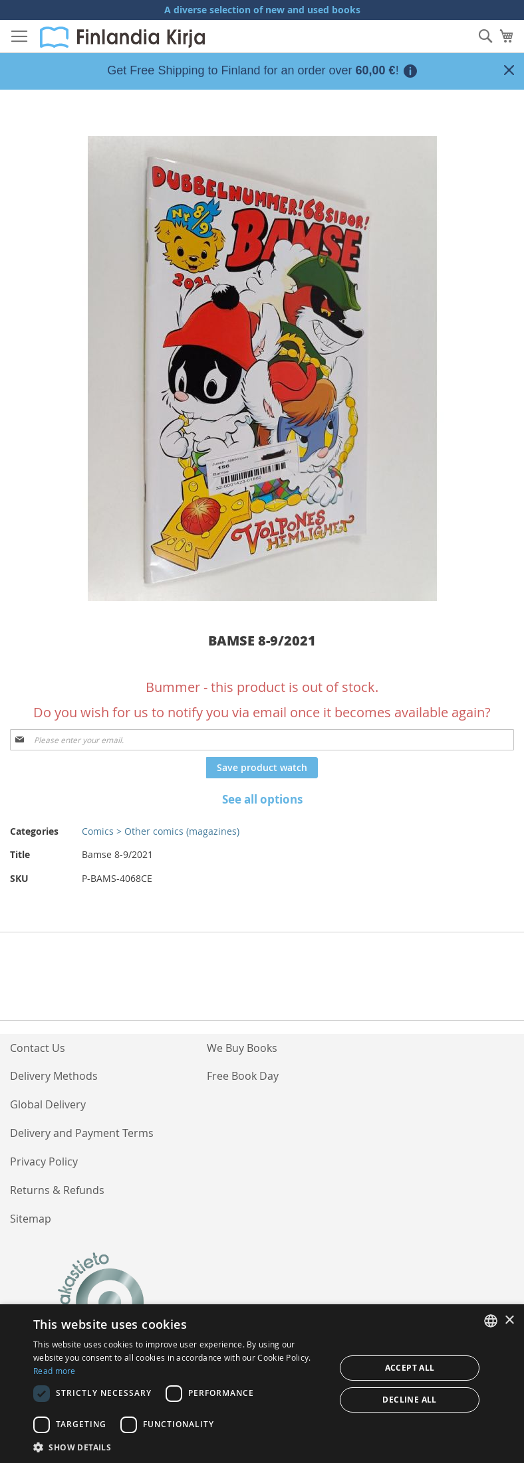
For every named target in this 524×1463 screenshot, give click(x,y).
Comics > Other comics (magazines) (160, 831)
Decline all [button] (409, 1399)
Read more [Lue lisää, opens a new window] (54, 1370)
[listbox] (490, 1321)
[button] (180, 1446)
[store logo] (122, 37)
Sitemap (30, 1218)
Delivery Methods (54, 1076)
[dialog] (262, 1383)
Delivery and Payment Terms (82, 1133)
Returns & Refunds (57, 1190)
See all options (262, 799)
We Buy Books (242, 1048)
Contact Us (37, 1048)
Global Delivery (48, 1104)
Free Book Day (243, 1076)
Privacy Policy (44, 1161)
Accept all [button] (410, 1367)
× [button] (509, 1321)
